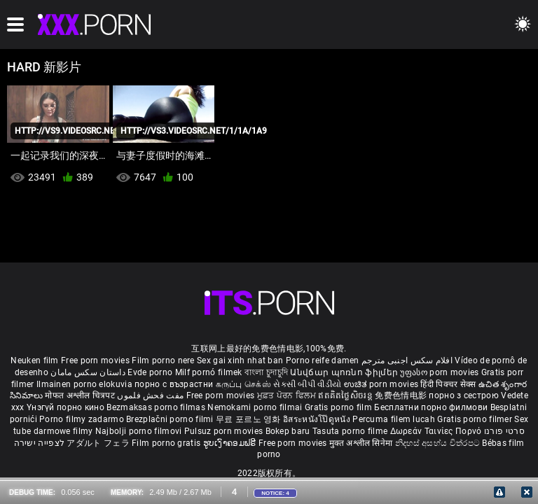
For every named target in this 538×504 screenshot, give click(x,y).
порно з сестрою (464, 395)
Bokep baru (287, 431)
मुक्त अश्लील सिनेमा (362, 443)
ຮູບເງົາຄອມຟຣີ (230, 443)
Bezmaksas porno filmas (156, 407)
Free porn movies (96, 360)
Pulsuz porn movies (224, 431)
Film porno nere (163, 360)
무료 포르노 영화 (249, 419)
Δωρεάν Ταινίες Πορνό (437, 431)
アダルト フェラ (98, 443)
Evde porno (149, 372)
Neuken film (34, 360)
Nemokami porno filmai (256, 407)
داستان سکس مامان (87, 372)
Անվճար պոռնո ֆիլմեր (345, 372)
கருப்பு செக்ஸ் (243, 384)
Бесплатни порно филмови (432, 407)
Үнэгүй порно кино (66, 407)
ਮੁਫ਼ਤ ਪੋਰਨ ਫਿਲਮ (288, 395)
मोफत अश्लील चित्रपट (81, 395)
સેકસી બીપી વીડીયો (307, 384)
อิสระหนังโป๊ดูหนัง (317, 419)
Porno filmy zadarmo (82, 419)
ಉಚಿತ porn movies (382, 384)
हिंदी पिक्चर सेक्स (448, 384)
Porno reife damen (322, 360)
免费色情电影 (402, 395)
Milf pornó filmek (208, 372)
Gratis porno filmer (475, 419)
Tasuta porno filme (351, 431)
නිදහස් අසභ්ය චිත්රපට (439, 443)
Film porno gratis (167, 443)
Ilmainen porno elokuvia (85, 384)
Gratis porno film (339, 407)
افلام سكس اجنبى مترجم (407, 360)
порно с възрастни (173, 384)
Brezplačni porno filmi (171, 419)
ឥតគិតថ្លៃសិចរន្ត (346, 395)
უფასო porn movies (440, 372)
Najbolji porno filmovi (138, 431)
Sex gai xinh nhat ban (240, 360)
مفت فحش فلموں (151, 395)
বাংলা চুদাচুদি (266, 372)
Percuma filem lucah (394, 419)
